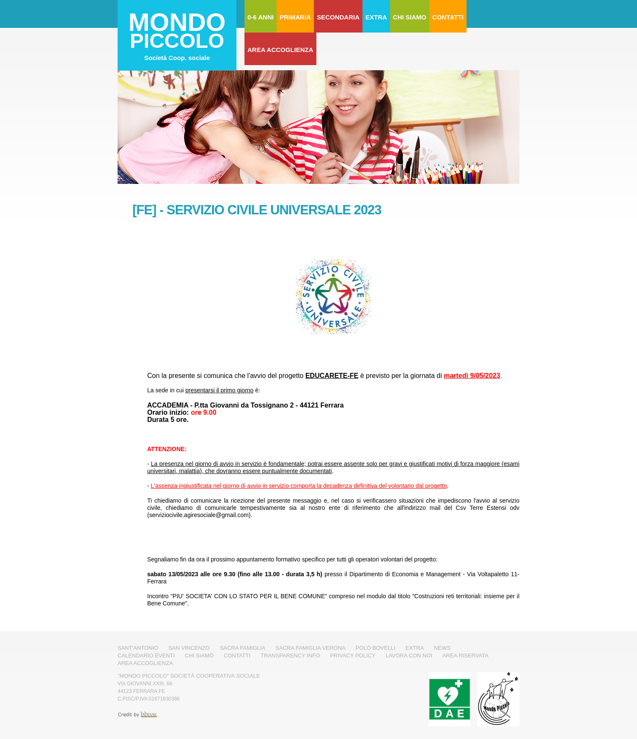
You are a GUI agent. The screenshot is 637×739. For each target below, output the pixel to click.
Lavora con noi (409, 655)
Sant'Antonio (138, 648)
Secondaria (338, 17)
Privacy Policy (352, 655)
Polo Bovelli (375, 648)
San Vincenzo (189, 648)
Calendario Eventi (146, 655)
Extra (376, 17)
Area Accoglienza (280, 49)
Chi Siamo (409, 17)
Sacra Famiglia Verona (310, 648)
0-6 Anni (260, 17)
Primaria (295, 17)
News (442, 648)
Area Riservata (465, 655)
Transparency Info (290, 655)
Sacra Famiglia (243, 648)
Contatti (448, 17)
